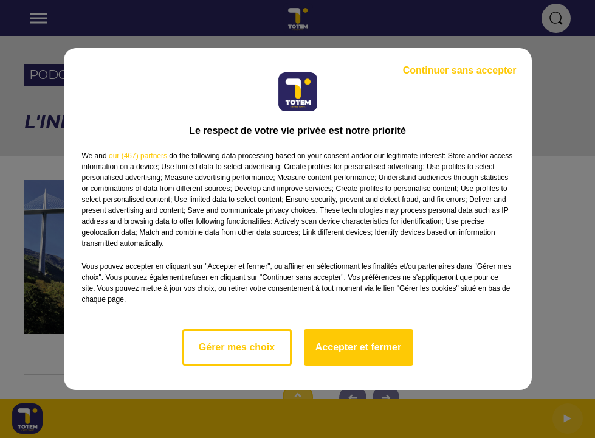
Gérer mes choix (237, 347)
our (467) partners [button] (138, 155)
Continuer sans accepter (460, 70)
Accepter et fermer (358, 347)
